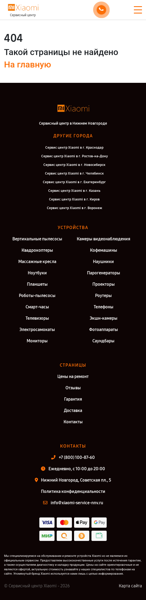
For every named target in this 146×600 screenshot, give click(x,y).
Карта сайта (130, 585)
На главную (27, 64)
